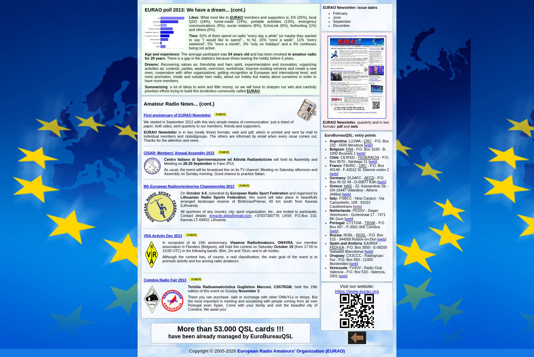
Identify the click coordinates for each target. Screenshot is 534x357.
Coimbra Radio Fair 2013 (165, 280)
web (368, 145)
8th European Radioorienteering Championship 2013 (189, 186)
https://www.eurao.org (357, 291)
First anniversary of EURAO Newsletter (177, 115)
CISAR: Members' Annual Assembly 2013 (179, 153)
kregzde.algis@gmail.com (230, 216)
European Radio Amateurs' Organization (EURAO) (291, 351)
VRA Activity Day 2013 (163, 236)
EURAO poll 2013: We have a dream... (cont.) (195, 10)
